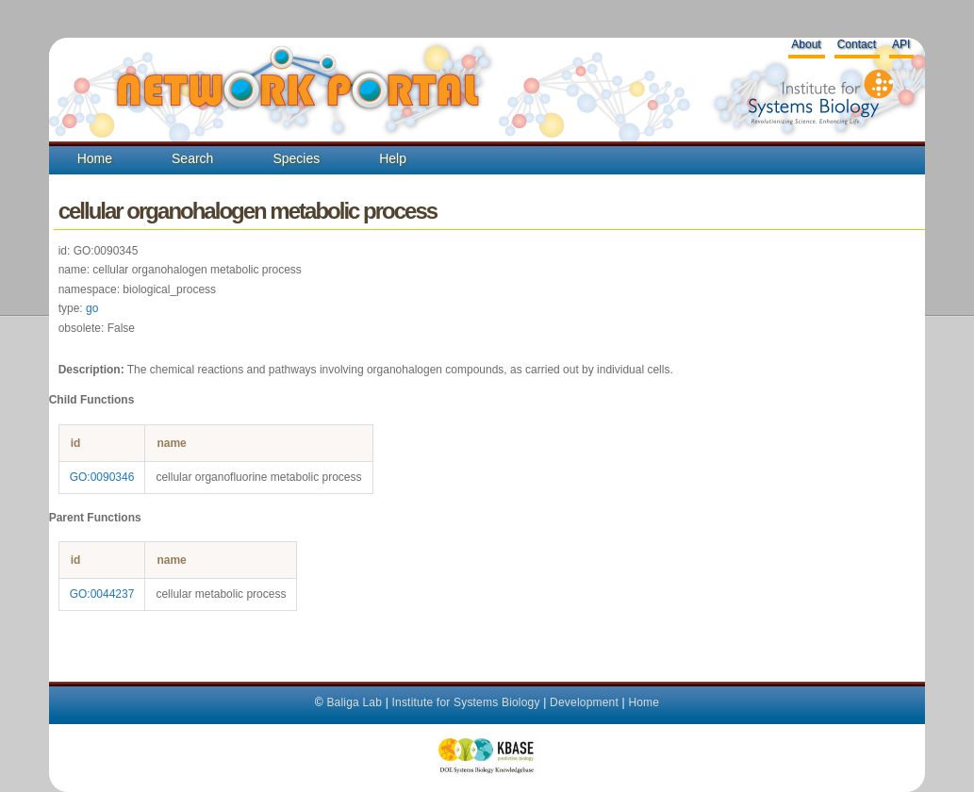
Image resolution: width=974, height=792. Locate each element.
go (92, 308)
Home (94, 158)
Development (584, 702)
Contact (856, 44)
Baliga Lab (354, 702)
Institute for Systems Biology (465, 702)
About (805, 44)
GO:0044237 (102, 594)
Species (296, 158)
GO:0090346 (102, 477)
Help (392, 158)
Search (192, 158)
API (901, 44)
